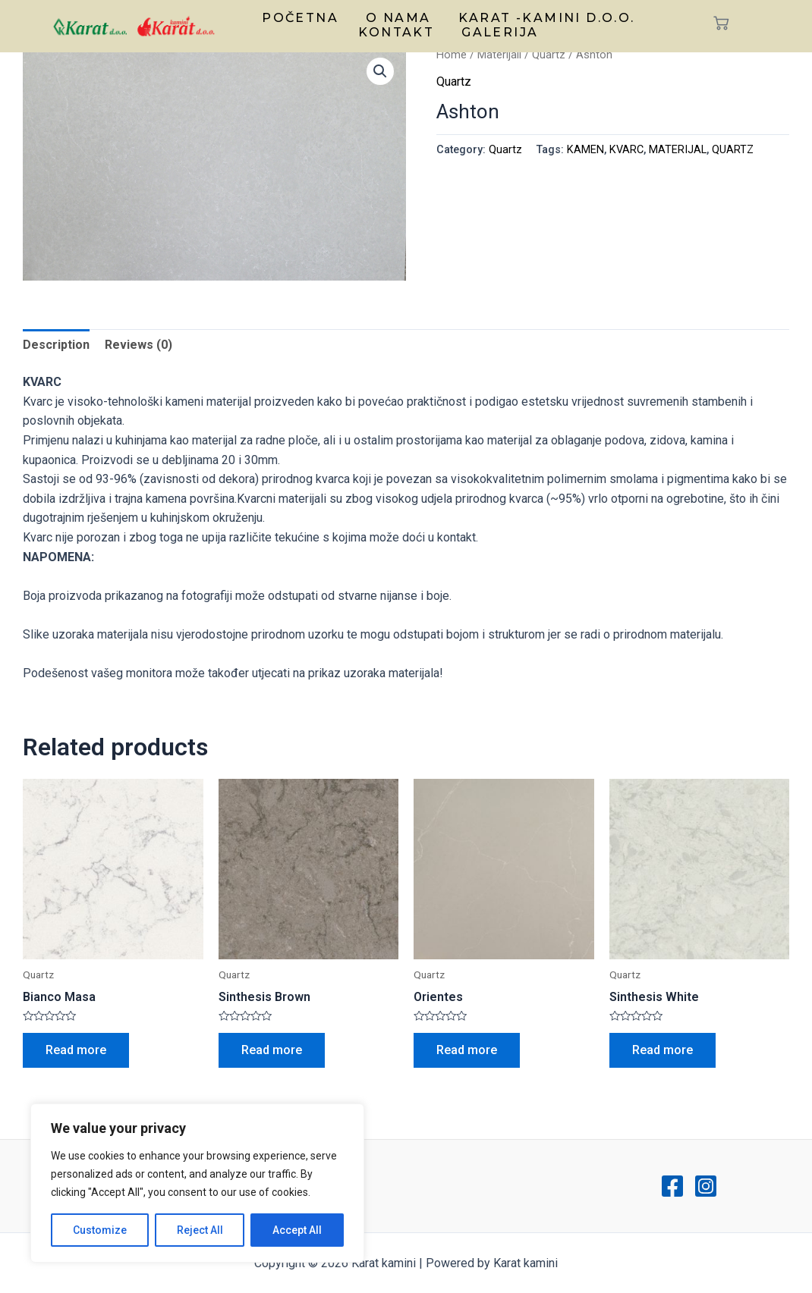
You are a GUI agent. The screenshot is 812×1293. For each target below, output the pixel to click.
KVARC (626, 149)
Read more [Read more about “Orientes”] (466, 1050)
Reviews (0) (138, 344)
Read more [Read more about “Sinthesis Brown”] (271, 1050)
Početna (300, 18)
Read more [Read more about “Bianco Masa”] (76, 1050)
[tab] (56, 345)
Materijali (499, 54)
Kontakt (396, 32)
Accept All (297, 1230)
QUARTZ (733, 149)
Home (451, 54)
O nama (398, 18)
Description (56, 344)
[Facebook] (672, 1186)
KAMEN (585, 149)
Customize (100, 1230)
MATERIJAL (678, 149)
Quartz (548, 54)
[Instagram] (706, 1186)
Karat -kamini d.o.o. (546, 18)
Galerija (499, 32)
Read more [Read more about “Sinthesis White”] (662, 1050)
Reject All (200, 1230)
